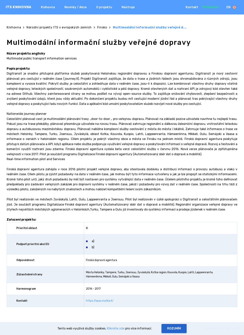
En (231, 7)
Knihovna (48, 7)
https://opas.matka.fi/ (100, 300)
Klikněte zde (115, 328)
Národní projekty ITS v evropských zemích (59, 27)
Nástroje (128, 7)
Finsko (102, 27)
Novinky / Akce (75, 7)
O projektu (104, 7)
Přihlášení (210, 7)
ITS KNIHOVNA (18, 7)
